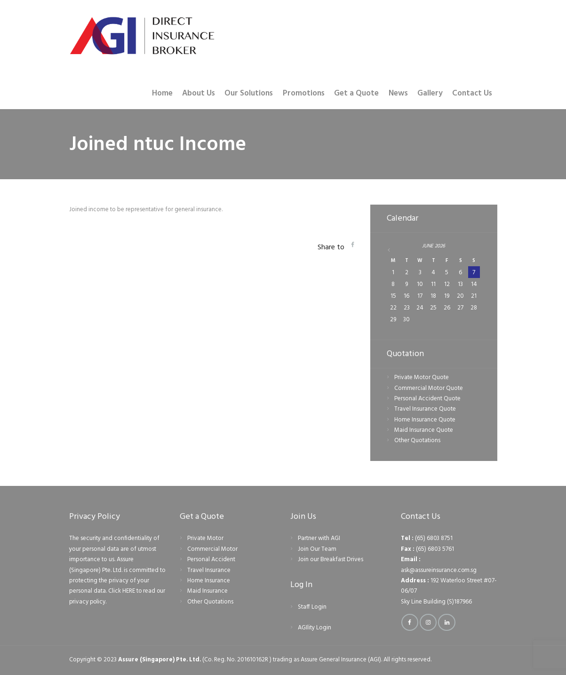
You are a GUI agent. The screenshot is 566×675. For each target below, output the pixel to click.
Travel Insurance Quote (425, 409)
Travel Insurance (209, 570)
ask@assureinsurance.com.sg (439, 570)
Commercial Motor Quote (428, 388)
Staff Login (312, 607)
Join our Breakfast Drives (330, 559)
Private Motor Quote (421, 377)
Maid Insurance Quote (423, 430)
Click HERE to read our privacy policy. (112, 596)
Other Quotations (417, 441)
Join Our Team (317, 549)
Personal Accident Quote (427, 399)
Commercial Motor (212, 549)
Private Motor (205, 539)
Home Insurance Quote (424, 420)
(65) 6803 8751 (434, 539)
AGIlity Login (314, 628)
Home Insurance (208, 581)
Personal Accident (211, 559)
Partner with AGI (319, 539)
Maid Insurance (207, 591)
